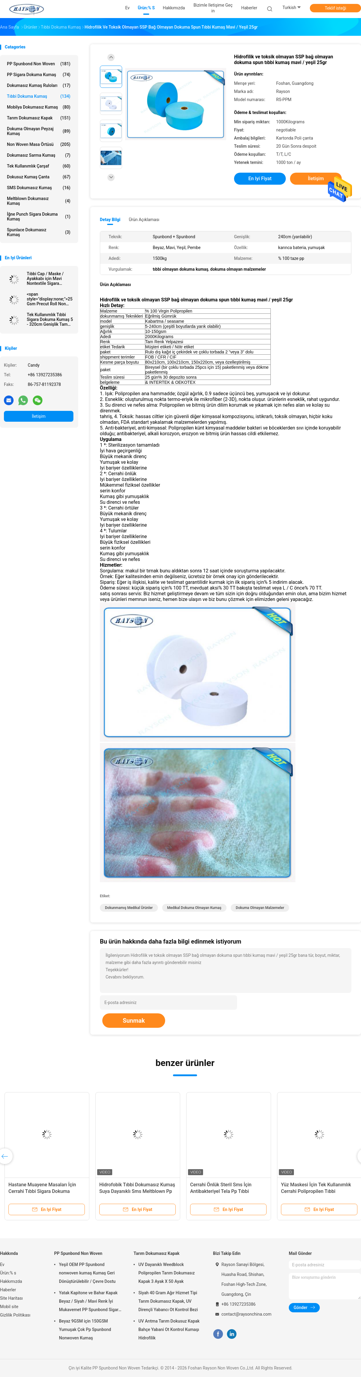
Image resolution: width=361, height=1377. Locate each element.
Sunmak (134, 1020)
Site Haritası (11, 1298)
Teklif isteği (335, 8)
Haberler (8, 1289)
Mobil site (9, 1306)
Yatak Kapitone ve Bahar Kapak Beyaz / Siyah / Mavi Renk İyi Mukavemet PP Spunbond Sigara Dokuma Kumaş (90, 1302)
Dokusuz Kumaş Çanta (38, 177)
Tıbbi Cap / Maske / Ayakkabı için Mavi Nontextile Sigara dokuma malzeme (45, 278)
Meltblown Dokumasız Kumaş (38, 201)
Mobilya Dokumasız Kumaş (38, 107)
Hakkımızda (11, 1281)
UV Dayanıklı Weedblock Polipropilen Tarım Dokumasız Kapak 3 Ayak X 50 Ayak (166, 1273)
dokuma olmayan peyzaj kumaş (38, 131)
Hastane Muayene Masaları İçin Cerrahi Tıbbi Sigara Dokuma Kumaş (42, 1191)
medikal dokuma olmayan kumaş (194, 908)
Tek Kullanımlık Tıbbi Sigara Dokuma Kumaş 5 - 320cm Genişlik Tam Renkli (50, 319)
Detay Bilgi (110, 219)
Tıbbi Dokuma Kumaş (38, 96)
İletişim (39, 416)
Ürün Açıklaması (144, 219)
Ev (2, 1264)
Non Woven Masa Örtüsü (38, 144)
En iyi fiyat (260, 178)
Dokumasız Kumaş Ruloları (38, 85)
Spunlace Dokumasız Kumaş (38, 232)
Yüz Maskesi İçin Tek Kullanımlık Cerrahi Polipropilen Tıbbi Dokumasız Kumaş (316, 1191)
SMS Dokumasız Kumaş (38, 188)
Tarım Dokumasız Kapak (38, 118)
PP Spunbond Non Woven (38, 64)
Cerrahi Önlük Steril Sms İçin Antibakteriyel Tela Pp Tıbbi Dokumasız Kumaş (220, 1191)
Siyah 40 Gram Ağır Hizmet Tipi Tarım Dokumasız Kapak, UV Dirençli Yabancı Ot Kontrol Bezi (168, 1301)
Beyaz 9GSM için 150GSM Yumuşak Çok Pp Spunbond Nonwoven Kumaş (85, 1329)
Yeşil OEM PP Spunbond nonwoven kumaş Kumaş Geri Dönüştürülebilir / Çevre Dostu (87, 1273)
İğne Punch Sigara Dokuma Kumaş (38, 216)
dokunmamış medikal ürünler (129, 908)
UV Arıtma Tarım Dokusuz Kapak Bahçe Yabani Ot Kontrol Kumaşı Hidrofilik (168, 1329)
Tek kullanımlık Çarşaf (38, 166)
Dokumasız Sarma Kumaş (38, 155)
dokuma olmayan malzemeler (260, 908)
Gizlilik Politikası (15, 1315)
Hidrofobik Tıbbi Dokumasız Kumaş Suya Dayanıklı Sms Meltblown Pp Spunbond (137, 1191)
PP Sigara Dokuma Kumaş (38, 75)
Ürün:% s (8, 1273)
